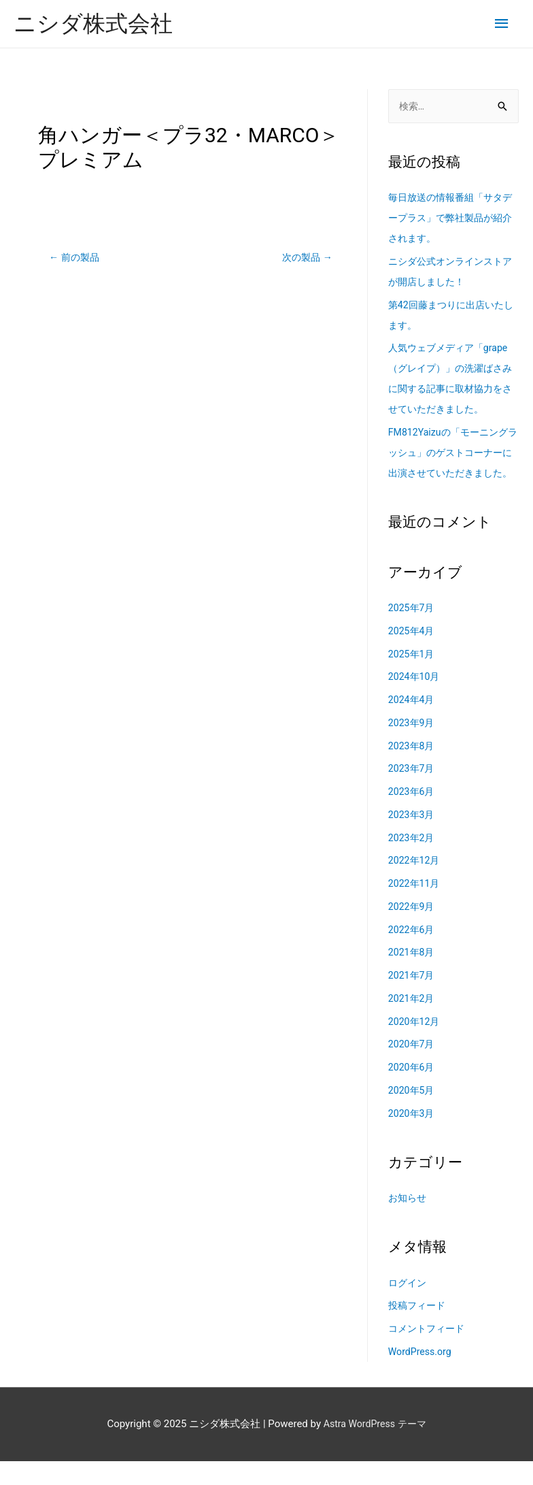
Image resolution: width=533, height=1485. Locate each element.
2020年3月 (412, 1136)
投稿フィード (418, 1329)
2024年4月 (412, 723)
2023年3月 (412, 838)
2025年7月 (412, 631)
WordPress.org (421, 1375)
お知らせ (408, 1221)
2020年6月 (412, 1091)
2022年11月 (415, 907)
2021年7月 (412, 999)
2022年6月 (412, 953)
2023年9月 (412, 746)
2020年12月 (415, 1045)
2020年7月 (412, 1068)
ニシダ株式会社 (98, 24)
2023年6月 (412, 815)
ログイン (408, 1306)
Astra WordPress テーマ (375, 1447)
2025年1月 (412, 677)
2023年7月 (412, 792)
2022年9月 (412, 930)
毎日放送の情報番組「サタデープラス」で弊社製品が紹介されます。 (449, 221)
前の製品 (76, 258)
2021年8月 (412, 976)
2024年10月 (415, 700)
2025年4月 (412, 654)
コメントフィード (429, 1352)
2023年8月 (412, 769)
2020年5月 (412, 1113)
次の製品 (305, 258)
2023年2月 (412, 861)
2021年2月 (412, 1021)
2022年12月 (415, 884)
